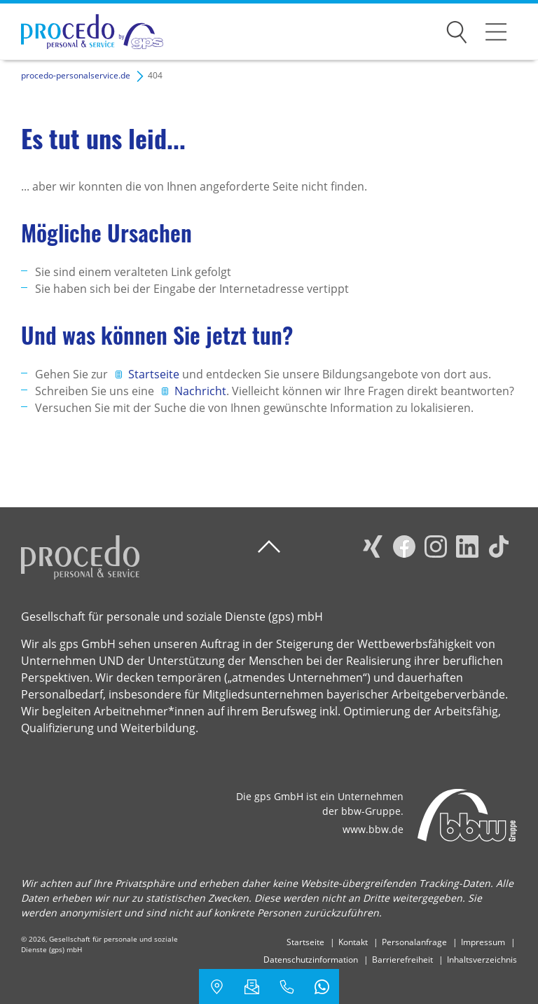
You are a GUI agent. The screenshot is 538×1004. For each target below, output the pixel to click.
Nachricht (200, 391)
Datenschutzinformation (310, 959)
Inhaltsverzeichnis (482, 959)
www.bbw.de (373, 829)
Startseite (155, 374)
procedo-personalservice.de (75, 75)
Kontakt (353, 942)
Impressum (483, 942)
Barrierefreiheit (402, 959)
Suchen (457, 29)
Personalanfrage (414, 942)
